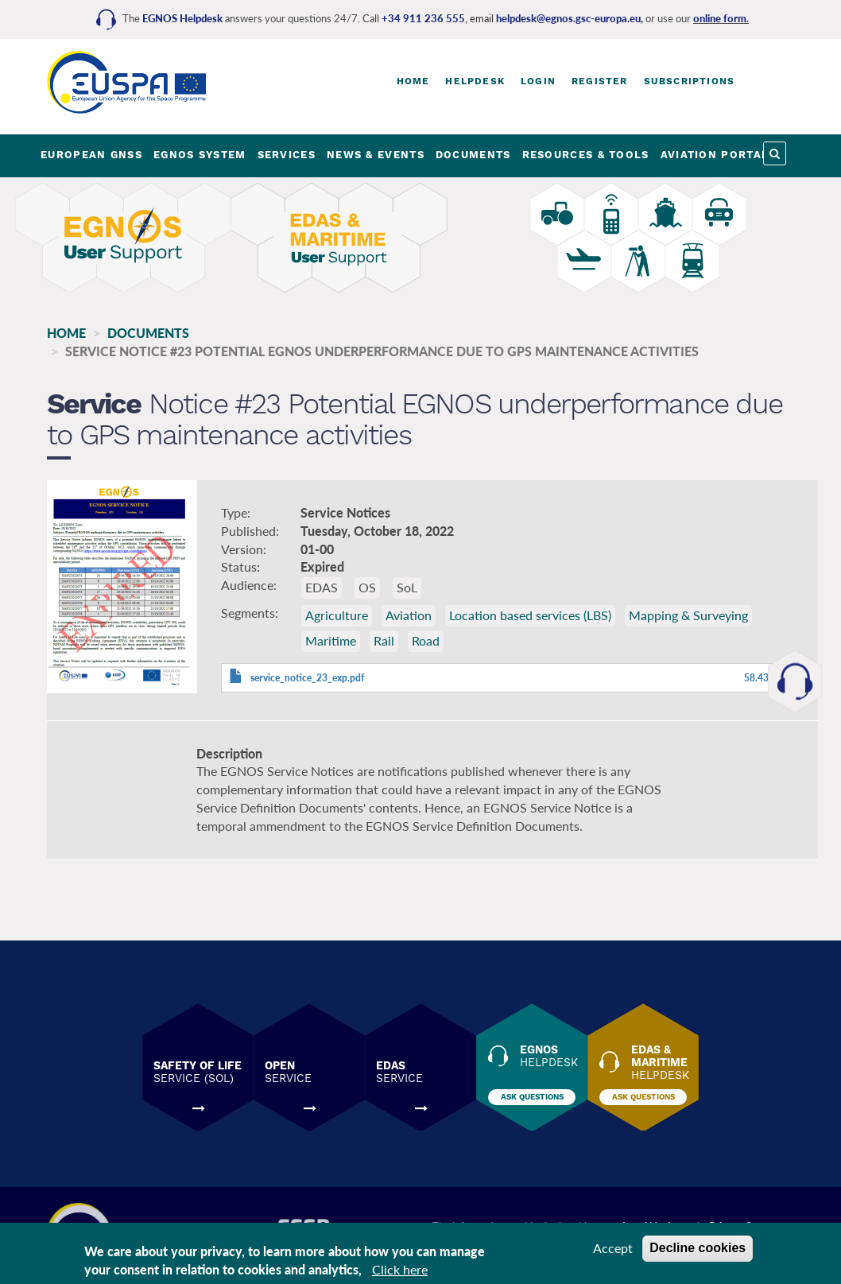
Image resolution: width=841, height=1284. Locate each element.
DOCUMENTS (473, 155)
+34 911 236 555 (423, 18)
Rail (384, 640)
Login (538, 81)
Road (426, 640)
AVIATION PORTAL (715, 155)
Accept (613, 1251)
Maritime (330, 640)
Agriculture (336, 615)
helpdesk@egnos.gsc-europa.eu (568, 18)
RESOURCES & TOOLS (585, 155)
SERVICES (287, 155)
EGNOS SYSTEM (199, 155)
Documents (148, 332)
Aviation (409, 615)
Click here (400, 1272)
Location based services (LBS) (530, 615)
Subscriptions (689, 81)
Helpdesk (475, 81)
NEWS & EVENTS (375, 155)
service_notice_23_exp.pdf (307, 678)
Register (600, 81)
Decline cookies (697, 1251)
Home (413, 81)
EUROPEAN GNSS (91, 155)
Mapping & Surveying (688, 615)
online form (719, 18)
